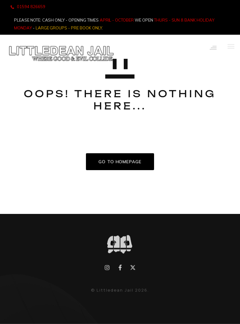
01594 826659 (31, 6)
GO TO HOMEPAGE (120, 162)
